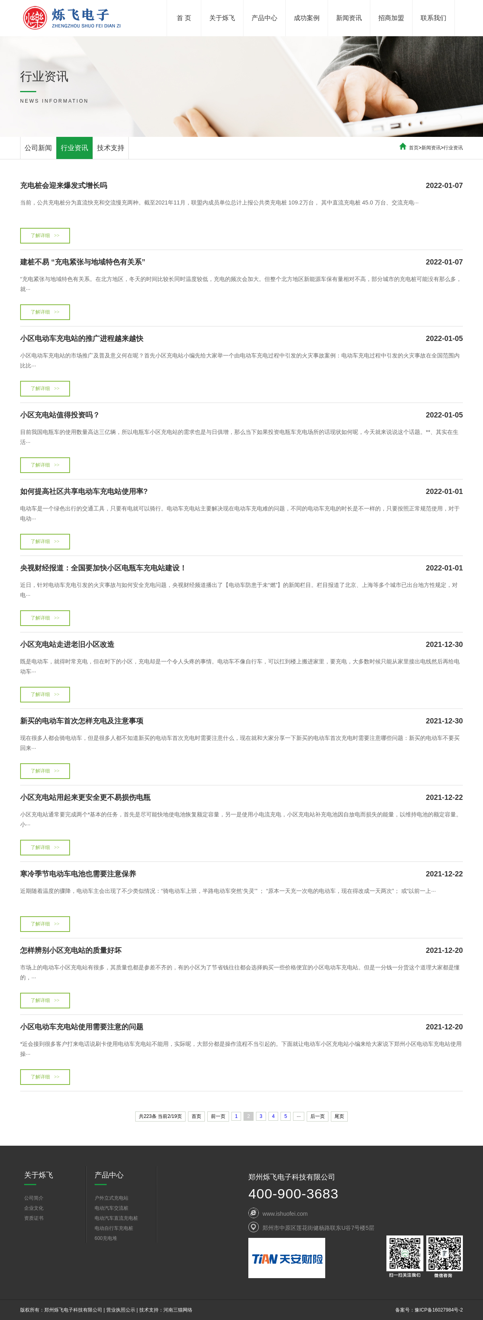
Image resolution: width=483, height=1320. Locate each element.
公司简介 (33, 1198)
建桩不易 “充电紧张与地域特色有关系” (241, 262)
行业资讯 (74, 148)
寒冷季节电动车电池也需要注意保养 (241, 874)
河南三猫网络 (177, 1310)
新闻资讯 (349, 17)
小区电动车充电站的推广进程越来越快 (241, 339)
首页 (414, 148)
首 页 (184, 17)
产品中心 (264, 17)
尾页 (339, 1116)
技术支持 (110, 148)
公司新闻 (38, 148)
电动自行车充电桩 (114, 1228)
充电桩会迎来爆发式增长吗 (241, 186)
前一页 (218, 1116)
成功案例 (307, 17)
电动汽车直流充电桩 (116, 1218)
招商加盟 (391, 17)
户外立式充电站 (111, 1198)
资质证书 (33, 1218)
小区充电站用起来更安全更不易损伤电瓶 (241, 797)
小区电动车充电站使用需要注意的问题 (241, 1027)
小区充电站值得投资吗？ (241, 415)
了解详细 (45, 235)
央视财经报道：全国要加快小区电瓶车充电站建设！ (241, 568)
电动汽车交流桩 (111, 1208)
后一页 (317, 1116)
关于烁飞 (222, 17)
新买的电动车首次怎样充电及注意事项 (241, 721)
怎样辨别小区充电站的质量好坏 (241, 950)
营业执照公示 (120, 1310)
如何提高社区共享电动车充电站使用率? (241, 491)
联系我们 (433, 17)
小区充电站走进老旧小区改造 (241, 644)
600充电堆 (106, 1238)
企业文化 (33, 1208)
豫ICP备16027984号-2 (439, 1310)
